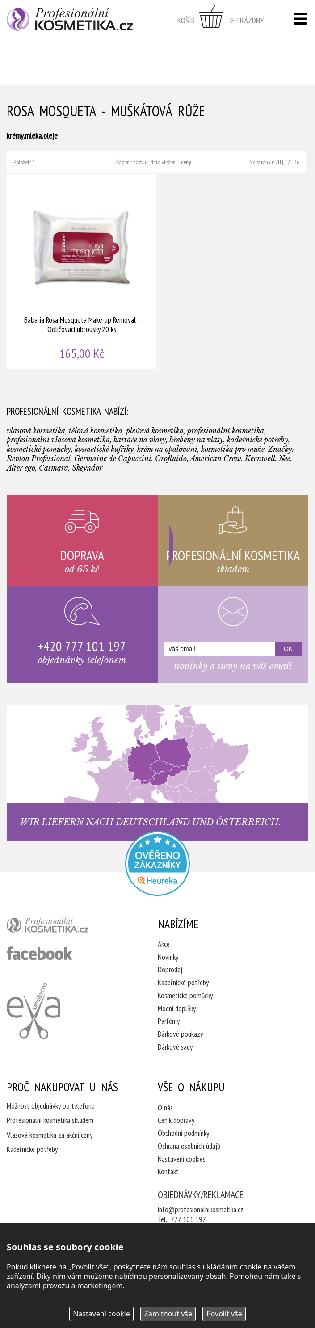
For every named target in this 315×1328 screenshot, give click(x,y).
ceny (186, 162)
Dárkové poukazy (180, 1034)
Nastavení (101, 1314)
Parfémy (169, 1021)
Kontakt (168, 1172)
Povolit (224, 1314)
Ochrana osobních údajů (189, 1146)
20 (278, 162)
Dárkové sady (175, 1047)
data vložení (163, 162)
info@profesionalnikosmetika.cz (201, 1210)
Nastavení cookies (182, 1159)
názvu (139, 162)
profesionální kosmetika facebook (39, 953)
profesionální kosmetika (62, 927)
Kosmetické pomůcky (185, 995)
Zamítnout (168, 1314)
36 (296, 162)
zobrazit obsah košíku (220, 20)
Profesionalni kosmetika (157, 863)
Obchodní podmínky (183, 1133)
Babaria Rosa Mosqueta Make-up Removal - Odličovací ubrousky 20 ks (82, 271)
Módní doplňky (177, 1008)
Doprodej (170, 970)
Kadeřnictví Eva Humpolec (33, 1010)
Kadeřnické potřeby (183, 983)
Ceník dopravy (176, 1120)
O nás (165, 1108)
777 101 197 (188, 1219)
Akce (164, 944)
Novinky (168, 957)
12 (287, 162)
